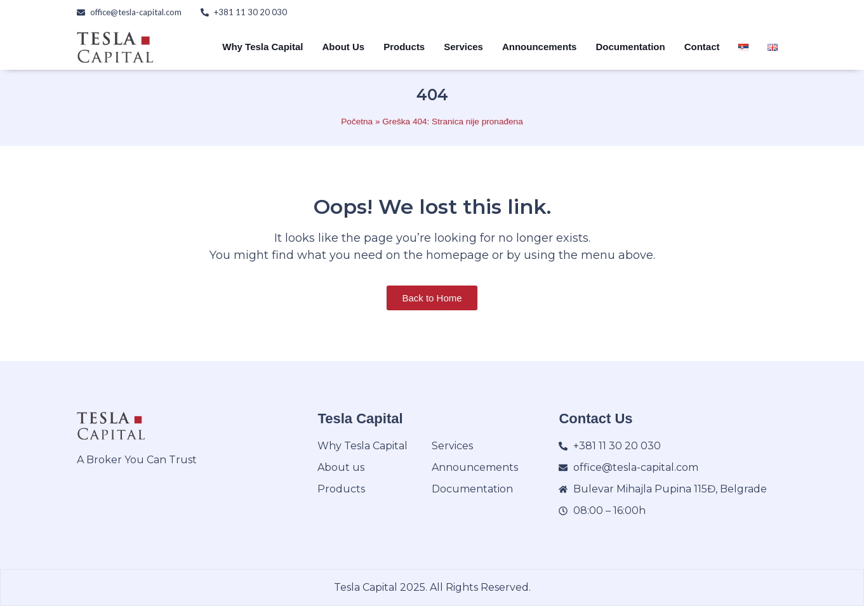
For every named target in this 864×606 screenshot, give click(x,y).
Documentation (630, 46)
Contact (702, 46)
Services (463, 46)
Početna (357, 121)
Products (404, 46)
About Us (343, 46)
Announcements (539, 46)
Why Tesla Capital (262, 46)
